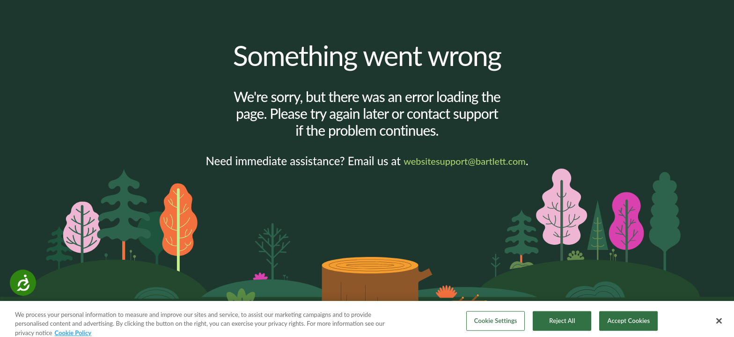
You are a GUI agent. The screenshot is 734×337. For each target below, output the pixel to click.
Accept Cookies (629, 323)
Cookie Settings (495, 323)
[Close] (719, 323)
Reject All (562, 323)
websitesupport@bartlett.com (465, 161)
